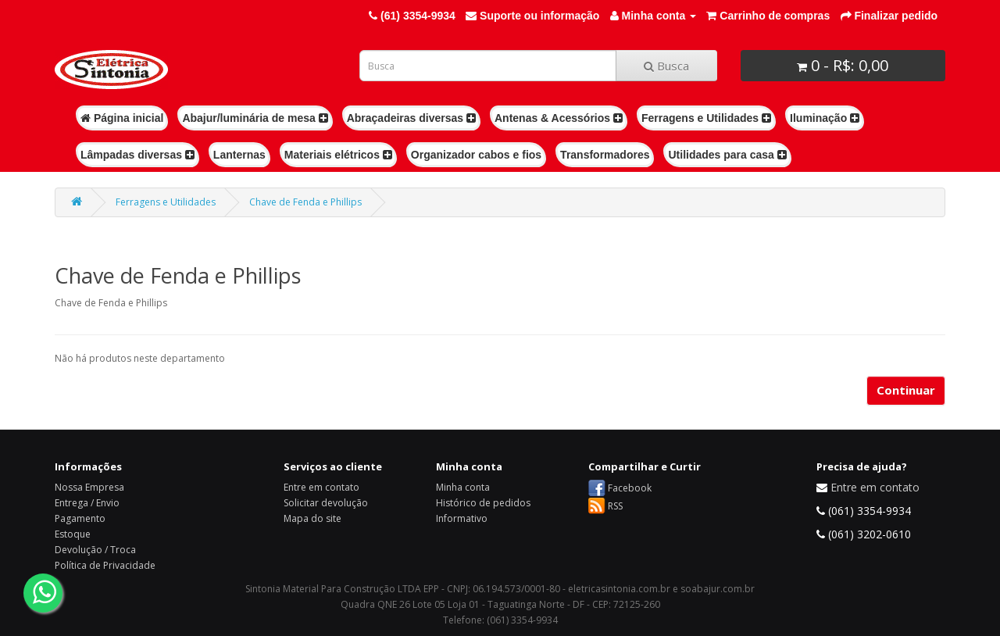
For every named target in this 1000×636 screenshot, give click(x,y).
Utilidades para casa (727, 154)
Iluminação (824, 118)
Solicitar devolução (326, 502)
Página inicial (121, 118)
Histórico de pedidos (483, 502)
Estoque (73, 534)
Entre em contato (321, 487)
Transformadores (604, 154)
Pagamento (80, 518)
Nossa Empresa (89, 487)
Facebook (630, 488)
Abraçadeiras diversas (411, 118)
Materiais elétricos (338, 154)
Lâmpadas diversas (137, 154)
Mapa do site (312, 518)
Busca (666, 65)
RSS (615, 506)
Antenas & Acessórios (559, 118)
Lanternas (239, 154)
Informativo (462, 518)
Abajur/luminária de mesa (254, 118)
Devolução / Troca (95, 549)
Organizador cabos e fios (476, 154)
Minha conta (463, 487)
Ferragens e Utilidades (706, 118)
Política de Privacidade (105, 565)
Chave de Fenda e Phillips (305, 202)
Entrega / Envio (87, 502)
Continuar (906, 390)
